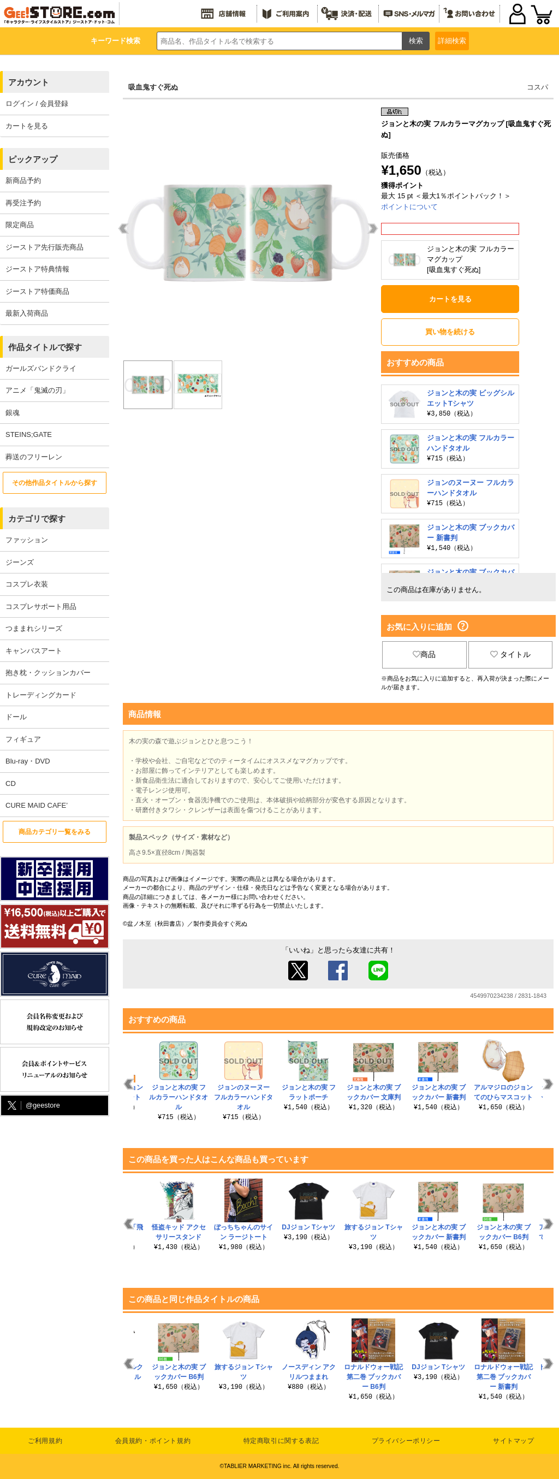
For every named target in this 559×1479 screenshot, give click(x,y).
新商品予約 (23, 180)
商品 (424, 654)
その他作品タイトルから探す (54, 483)
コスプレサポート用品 (40, 606)
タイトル (510, 654)
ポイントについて (409, 207)
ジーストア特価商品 (37, 291)
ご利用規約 (45, 1441)
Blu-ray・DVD (27, 761)
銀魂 (12, 413)
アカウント (28, 82)
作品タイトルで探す (45, 347)
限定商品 (19, 225)
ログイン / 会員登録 (36, 103)
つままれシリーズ (33, 628)
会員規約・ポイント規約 (153, 1441)
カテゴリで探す (37, 518)
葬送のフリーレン (33, 457)
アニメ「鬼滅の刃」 (37, 390)
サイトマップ (513, 1441)
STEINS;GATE (28, 434)
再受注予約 (23, 203)
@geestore (32, 1105)
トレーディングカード (40, 695)
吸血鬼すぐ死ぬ (153, 87)
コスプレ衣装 (26, 584)
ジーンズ (19, 562)
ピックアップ (32, 159)
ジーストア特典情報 (37, 269)
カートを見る (26, 126)
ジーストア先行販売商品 (44, 247)
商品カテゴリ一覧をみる (55, 832)
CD (10, 783)
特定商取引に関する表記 (281, 1441)
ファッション (26, 540)
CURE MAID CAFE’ (36, 805)
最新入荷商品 (26, 313)
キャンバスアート (33, 651)
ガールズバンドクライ (40, 368)
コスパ (537, 87)
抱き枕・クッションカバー (48, 672)
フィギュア (23, 739)
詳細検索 (452, 41)
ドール (16, 717)
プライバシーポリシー (406, 1441)
